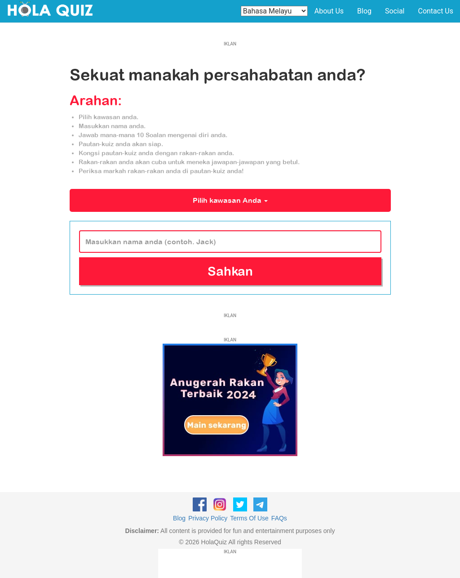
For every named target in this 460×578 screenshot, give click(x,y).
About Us (329, 11)
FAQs (279, 518)
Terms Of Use (249, 518)
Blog (364, 11)
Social (394, 11)
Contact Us (435, 11)
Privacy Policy (207, 518)
